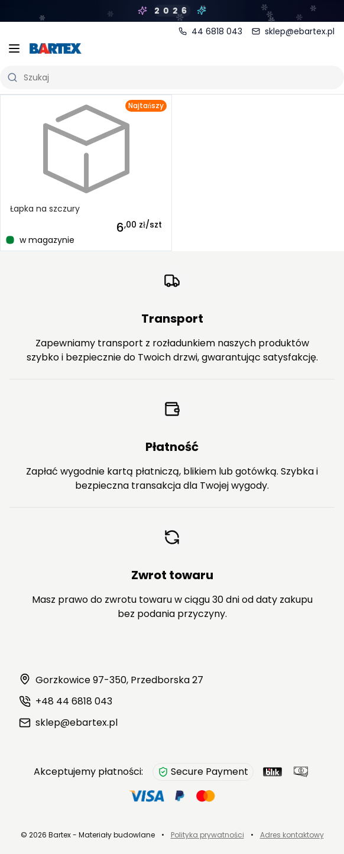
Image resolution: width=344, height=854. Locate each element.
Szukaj (28, 77)
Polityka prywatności (207, 835)
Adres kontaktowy (292, 835)
